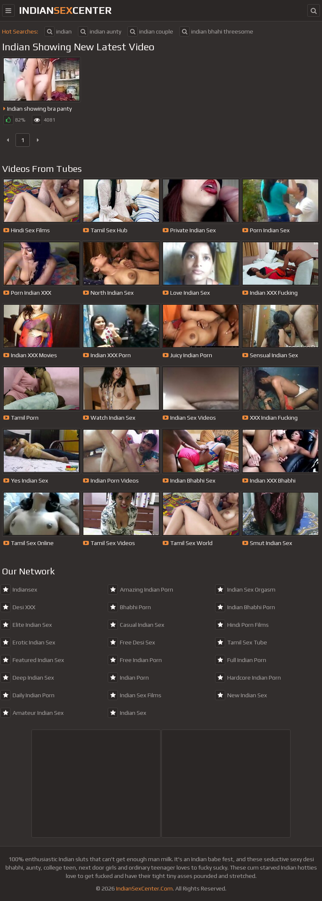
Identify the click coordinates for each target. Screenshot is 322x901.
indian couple (150, 31)
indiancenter (65, 10)
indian (58, 31)
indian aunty (99, 31)
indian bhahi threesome (216, 31)
